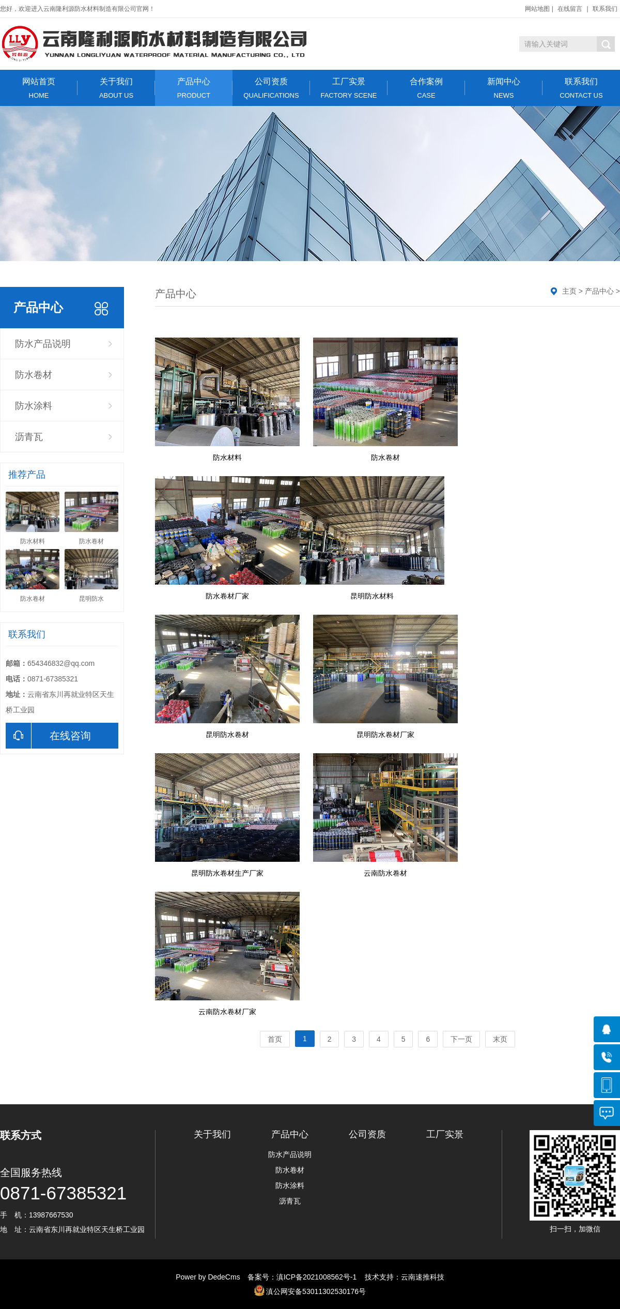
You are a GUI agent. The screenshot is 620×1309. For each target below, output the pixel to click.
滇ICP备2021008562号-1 (316, 1277)
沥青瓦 (29, 437)
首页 (275, 1039)
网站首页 (39, 88)
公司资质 (271, 88)
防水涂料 (33, 406)
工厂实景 (349, 88)
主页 (569, 291)
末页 (500, 1039)
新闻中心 (503, 88)
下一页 (461, 1039)
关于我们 (116, 88)
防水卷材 (33, 375)
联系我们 (605, 8)
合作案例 (426, 88)
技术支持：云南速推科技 (401, 1277)
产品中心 (194, 88)
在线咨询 (48, 736)
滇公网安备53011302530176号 (316, 1291)
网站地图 (537, 8)
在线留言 (569, 8)
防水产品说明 (43, 344)
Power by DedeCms (208, 1277)
